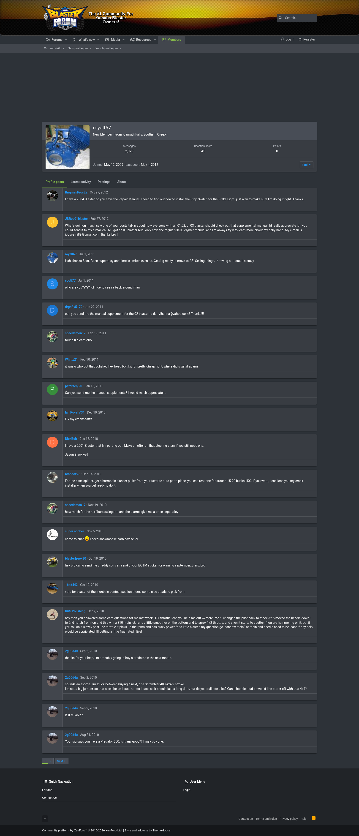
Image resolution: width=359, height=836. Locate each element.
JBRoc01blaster (76, 219)
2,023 (129, 151)
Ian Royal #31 (74, 412)
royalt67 (71, 254)
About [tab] (121, 182)
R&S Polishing (75, 611)
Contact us (49, 797)
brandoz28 (72, 474)
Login (186, 790)
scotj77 (70, 280)
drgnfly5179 (73, 307)
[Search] (288, 18)
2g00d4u (71, 651)
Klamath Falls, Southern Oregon (145, 134)
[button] (66, 39)
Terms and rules (266, 818)
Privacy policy (289, 818)
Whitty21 (71, 359)
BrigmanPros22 (76, 192)
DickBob (71, 439)
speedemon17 (75, 333)
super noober (74, 531)
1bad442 (71, 585)
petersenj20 (73, 386)
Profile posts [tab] (55, 182)
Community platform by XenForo (82, 830)
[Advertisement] (179, 87)
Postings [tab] (104, 182)
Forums (47, 790)
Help (303, 818)
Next (60, 761)
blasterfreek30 (75, 558)
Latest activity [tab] (81, 182)
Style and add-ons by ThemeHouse (147, 830)
